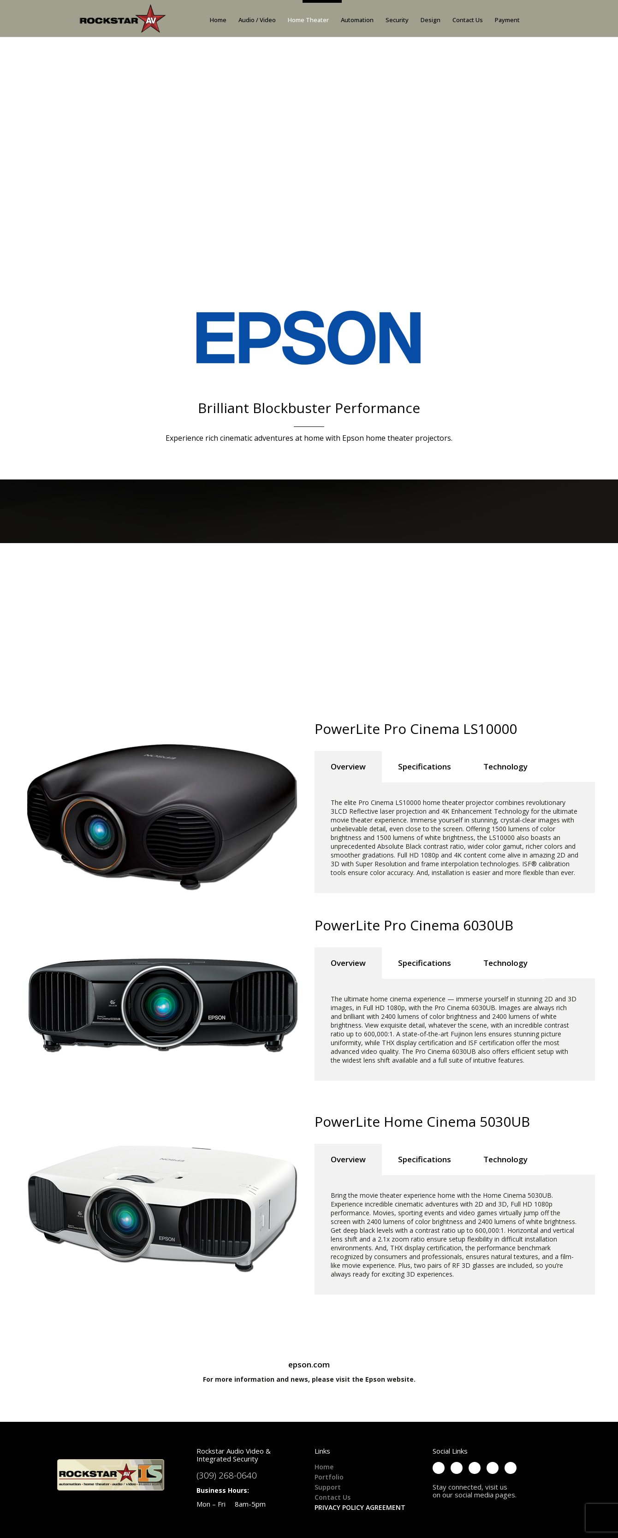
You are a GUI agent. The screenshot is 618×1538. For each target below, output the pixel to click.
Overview (348, 766)
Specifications (424, 766)
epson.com (309, 1364)
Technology (505, 766)
